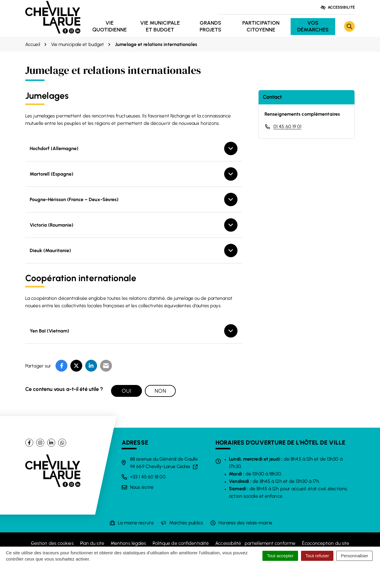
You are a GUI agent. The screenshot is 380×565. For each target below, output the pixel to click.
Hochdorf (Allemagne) (54, 148)
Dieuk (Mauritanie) (50, 250)
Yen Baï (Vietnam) (49, 331)
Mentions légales (128, 543)
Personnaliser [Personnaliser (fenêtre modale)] (354, 555)
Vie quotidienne (109, 26)
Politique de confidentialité (181, 543)
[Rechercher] (349, 26)
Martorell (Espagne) (51, 174)
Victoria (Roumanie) (51, 225)
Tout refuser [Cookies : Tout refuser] (317, 555)
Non (160, 391)
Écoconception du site (325, 543)
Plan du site (92, 543)
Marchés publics (186, 523)
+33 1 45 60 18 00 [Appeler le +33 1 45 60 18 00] (148, 477)
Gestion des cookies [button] (52, 543)
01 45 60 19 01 (287, 126)
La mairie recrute (136, 523)
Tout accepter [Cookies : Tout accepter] (280, 555)
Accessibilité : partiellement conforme (255, 543)
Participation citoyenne (260, 26)
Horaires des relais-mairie (245, 523)
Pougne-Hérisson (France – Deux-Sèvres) (74, 199)
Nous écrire (141, 487)
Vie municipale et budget (160, 26)
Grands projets (210, 26)
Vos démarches (313, 26)
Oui (127, 391)
